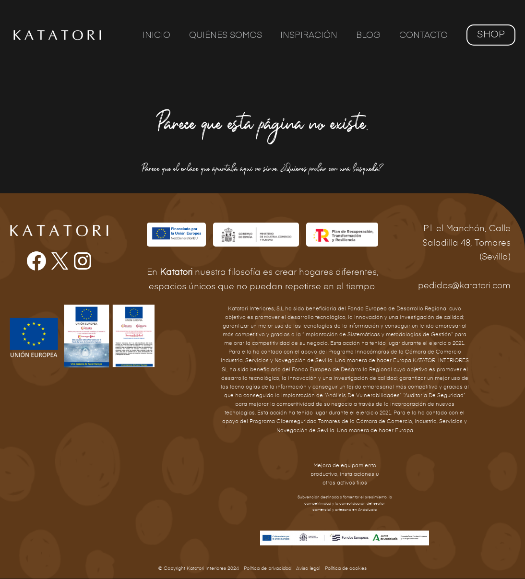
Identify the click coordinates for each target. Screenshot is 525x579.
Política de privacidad (267, 568)
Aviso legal (308, 568)
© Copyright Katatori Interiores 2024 (198, 568)
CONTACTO (424, 35)
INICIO (162, 35)
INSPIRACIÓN (312, 35)
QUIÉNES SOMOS (229, 35)
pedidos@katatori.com (464, 286)
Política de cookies (346, 568)
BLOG (370, 35)
